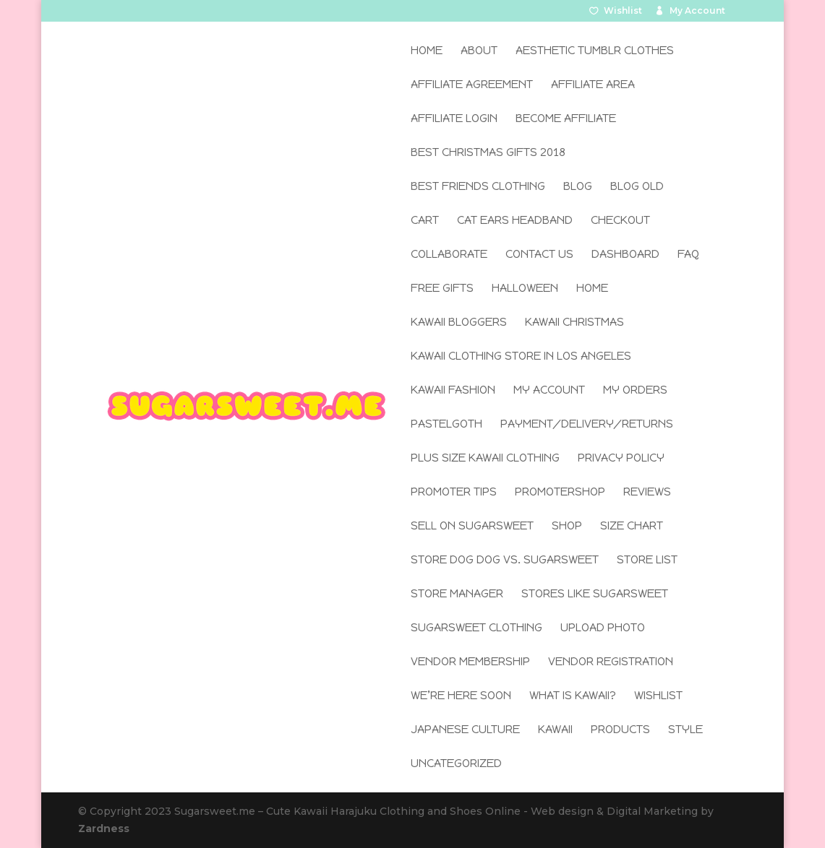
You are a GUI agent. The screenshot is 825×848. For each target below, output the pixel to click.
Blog (577, 187)
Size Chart (631, 526)
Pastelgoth (446, 425)
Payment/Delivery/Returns (586, 425)
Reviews (647, 492)
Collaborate (449, 255)
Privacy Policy (621, 458)
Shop (567, 526)
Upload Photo (602, 628)
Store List (647, 560)
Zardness (103, 828)
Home (427, 51)
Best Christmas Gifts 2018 (488, 153)
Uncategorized (456, 764)
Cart (425, 221)
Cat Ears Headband (515, 221)
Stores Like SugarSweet (594, 594)
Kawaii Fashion (453, 391)
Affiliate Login (454, 119)
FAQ (688, 255)
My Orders (635, 391)
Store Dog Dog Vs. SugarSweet (505, 560)
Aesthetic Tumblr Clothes (595, 51)
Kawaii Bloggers (459, 323)
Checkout (620, 221)
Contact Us (539, 255)
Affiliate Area (593, 85)
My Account (697, 11)
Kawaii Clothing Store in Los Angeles (521, 357)
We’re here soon (461, 696)
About (479, 51)
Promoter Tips (454, 492)
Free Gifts (442, 289)
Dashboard (625, 255)
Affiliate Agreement (472, 85)
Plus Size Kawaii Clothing (485, 458)
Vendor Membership (470, 662)
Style (685, 730)
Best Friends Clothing (478, 187)
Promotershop (560, 492)
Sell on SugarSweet (472, 526)
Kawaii (555, 730)
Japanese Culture (465, 730)
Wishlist (623, 11)
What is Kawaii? (572, 696)
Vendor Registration (610, 662)
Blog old (637, 187)
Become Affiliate (566, 119)
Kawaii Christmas (574, 323)
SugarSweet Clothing (476, 628)
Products (620, 730)
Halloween (525, 289)
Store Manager (457, 594)
